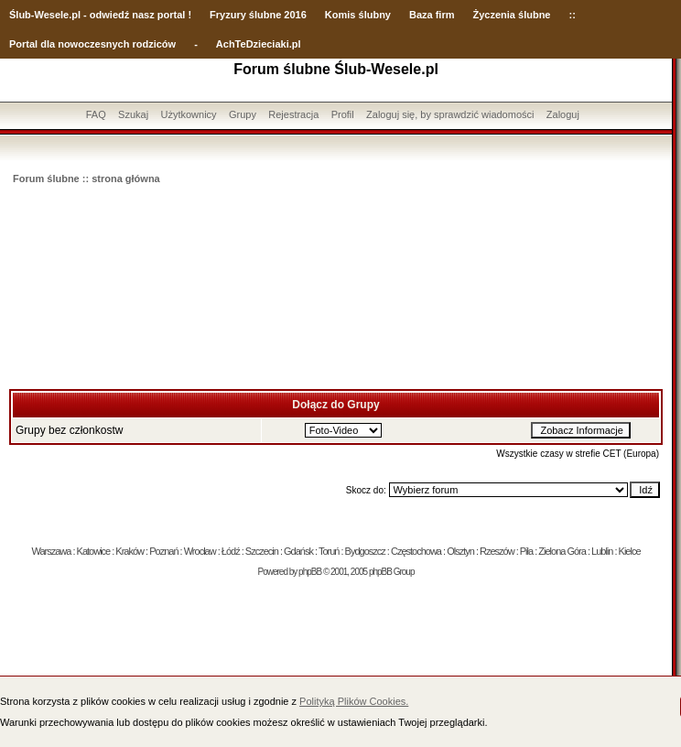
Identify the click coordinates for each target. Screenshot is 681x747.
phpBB (309, 572)
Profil (342, 114)
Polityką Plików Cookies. (353, 701)
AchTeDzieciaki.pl (258, 43)
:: (571, 14)
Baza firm (432, 14)
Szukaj (133, 114)
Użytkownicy (188, 114)
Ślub (20, 14)
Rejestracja (293, 114)
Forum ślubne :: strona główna (86, 178)
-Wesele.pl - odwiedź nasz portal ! (111, 14)
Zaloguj (562, 114)
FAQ (96, 114)
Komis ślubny (358, 14)
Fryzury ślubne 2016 (258, 14)
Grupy (242, 114)
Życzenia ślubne (512, 14)
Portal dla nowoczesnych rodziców (92, 43)
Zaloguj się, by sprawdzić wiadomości (450, 114)
